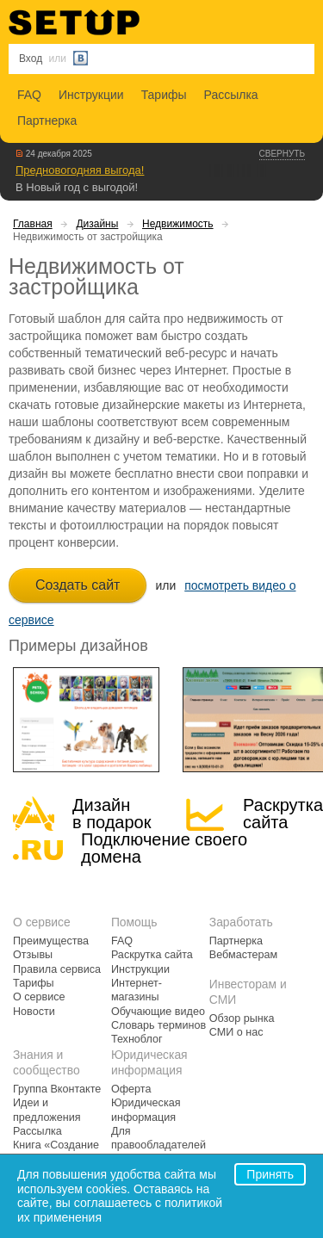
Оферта (131, 1089)
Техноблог (137, 1039)
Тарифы (164, 95)
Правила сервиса (57, 969)
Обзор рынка (242, 1018)
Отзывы (33, 955)
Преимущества (51, 941)
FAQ (29, 95)
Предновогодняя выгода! (80, 170)
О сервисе (39, 997)
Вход (30, 59)
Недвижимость (178, 224)
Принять (270, 1174)
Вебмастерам (243, 955)
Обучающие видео (158, 1012)
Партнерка (47, 120)
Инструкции (91, 95)
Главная (33, 224)
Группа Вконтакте (57, 1089)
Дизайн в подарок (111, 813)
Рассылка (231, 95)
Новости (34, 1012)
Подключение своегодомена (164, 848)
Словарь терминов (158, 1025)
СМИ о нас (236, 1032)
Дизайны (97, 224)
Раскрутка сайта (283, 813)
